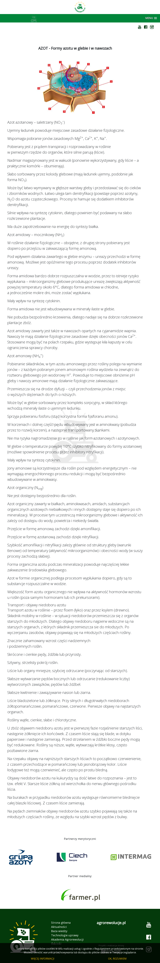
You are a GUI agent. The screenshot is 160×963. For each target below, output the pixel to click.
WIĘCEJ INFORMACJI (42, 958)
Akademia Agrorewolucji (67, 939)
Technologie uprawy (64, 935)
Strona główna (61, 922)
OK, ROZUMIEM (117, 958)
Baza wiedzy (59, 931)
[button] (151, 18)
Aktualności (59, 927)
